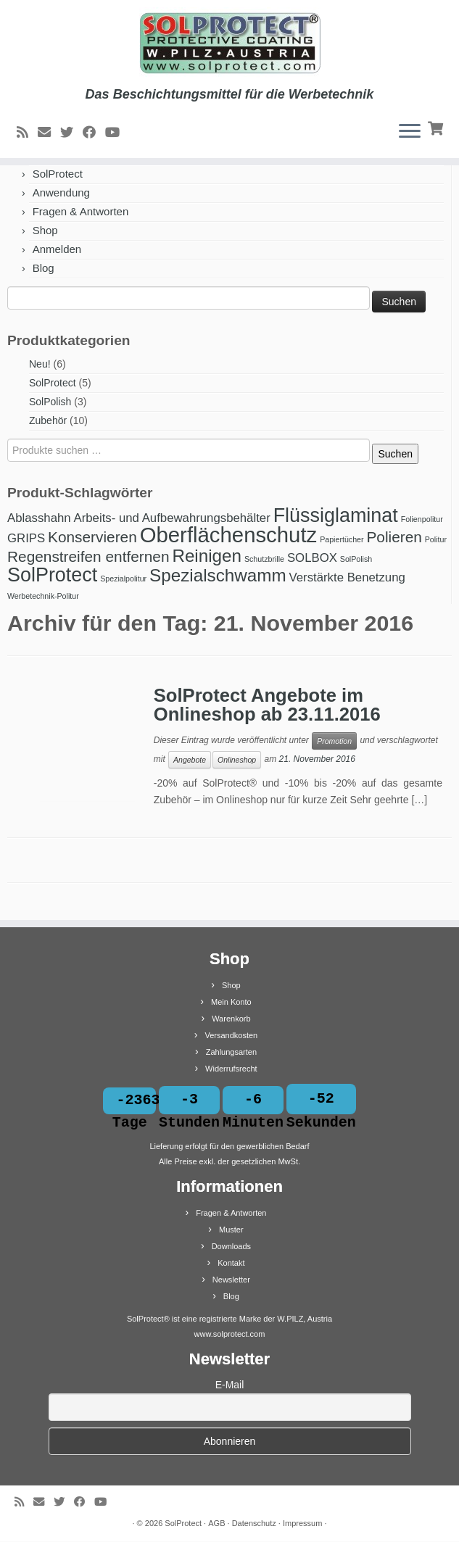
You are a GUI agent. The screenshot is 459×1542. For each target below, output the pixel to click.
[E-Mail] (49, 132)
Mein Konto (231, 1002)
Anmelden (57, 249)
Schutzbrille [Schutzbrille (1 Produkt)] (264, 559)
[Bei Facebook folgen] (94, 132)
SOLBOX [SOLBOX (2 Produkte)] (312, 558)
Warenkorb (231, 1018)
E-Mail (229, 1385)
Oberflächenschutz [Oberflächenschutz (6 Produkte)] (229, 535)
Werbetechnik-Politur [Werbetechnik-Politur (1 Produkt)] (43, 596)
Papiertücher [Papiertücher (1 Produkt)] (341, 539)
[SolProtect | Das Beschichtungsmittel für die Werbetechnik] (229, 43)
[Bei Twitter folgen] (71, 132)
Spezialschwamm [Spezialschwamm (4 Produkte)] (217, 575)
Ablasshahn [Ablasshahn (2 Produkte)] (39, 518)
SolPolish (50, 401)
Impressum (302, 1524)
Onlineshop (237, 759)
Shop (45, 230)
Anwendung (61, 192)
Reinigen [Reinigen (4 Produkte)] (206, 555)
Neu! (40, 364)
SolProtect (58, 173)
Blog (43, 268)
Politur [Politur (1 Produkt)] (436, 539)
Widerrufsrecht (231, 1068)
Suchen (395, 454)
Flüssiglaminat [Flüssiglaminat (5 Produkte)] (335, 515)
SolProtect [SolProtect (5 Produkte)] (52, 575)
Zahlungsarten (231, 1052)
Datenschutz (254, 1524)
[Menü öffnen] (410, 132)
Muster (231, 1230)
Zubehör (48, 420)
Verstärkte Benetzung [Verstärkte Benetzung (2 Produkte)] (347, 577)
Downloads (231, 1247)
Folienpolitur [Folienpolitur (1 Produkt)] (422, 519)
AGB (216, 1524)
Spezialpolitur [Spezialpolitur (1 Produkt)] (123, 578)
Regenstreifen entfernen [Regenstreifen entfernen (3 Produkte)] (88, 556)
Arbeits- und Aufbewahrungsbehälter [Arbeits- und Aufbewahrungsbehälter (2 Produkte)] (172, 518)
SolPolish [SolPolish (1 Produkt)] (356, 559)
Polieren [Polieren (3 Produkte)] (393, 536)
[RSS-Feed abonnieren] (27, 132)
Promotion (334, 741)
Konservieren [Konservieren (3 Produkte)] (92, 536)
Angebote (189, 759)
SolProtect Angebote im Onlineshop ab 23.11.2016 (267, 704)
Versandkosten (230, 1035)
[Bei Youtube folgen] (117, 132)
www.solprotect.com (229, 1334)
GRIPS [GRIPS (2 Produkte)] (26, 538)
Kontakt (231, 1263)
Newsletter (231, 1280)
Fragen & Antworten (81, 211)
